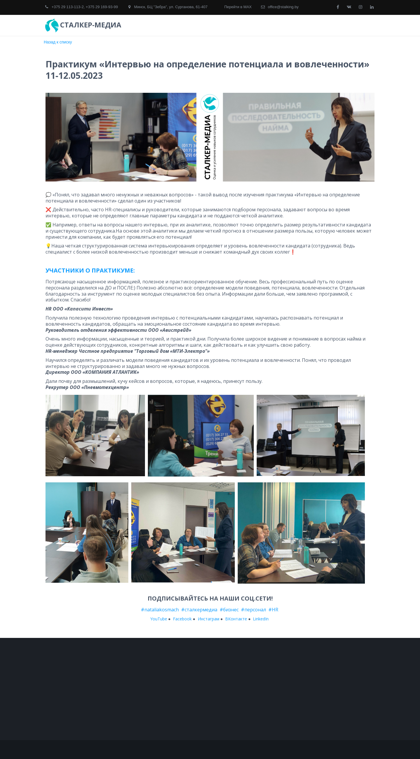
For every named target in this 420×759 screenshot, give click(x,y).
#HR (273, 609)
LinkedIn (261, 619)
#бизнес (230, 609)
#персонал (254, 609)
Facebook (182, 619)
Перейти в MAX (238, 7)
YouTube (158, 619)
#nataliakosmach (160, 609)
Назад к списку (58, 42)
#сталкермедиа (198, 609)
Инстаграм (208, 619)
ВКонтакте (236, 619)
